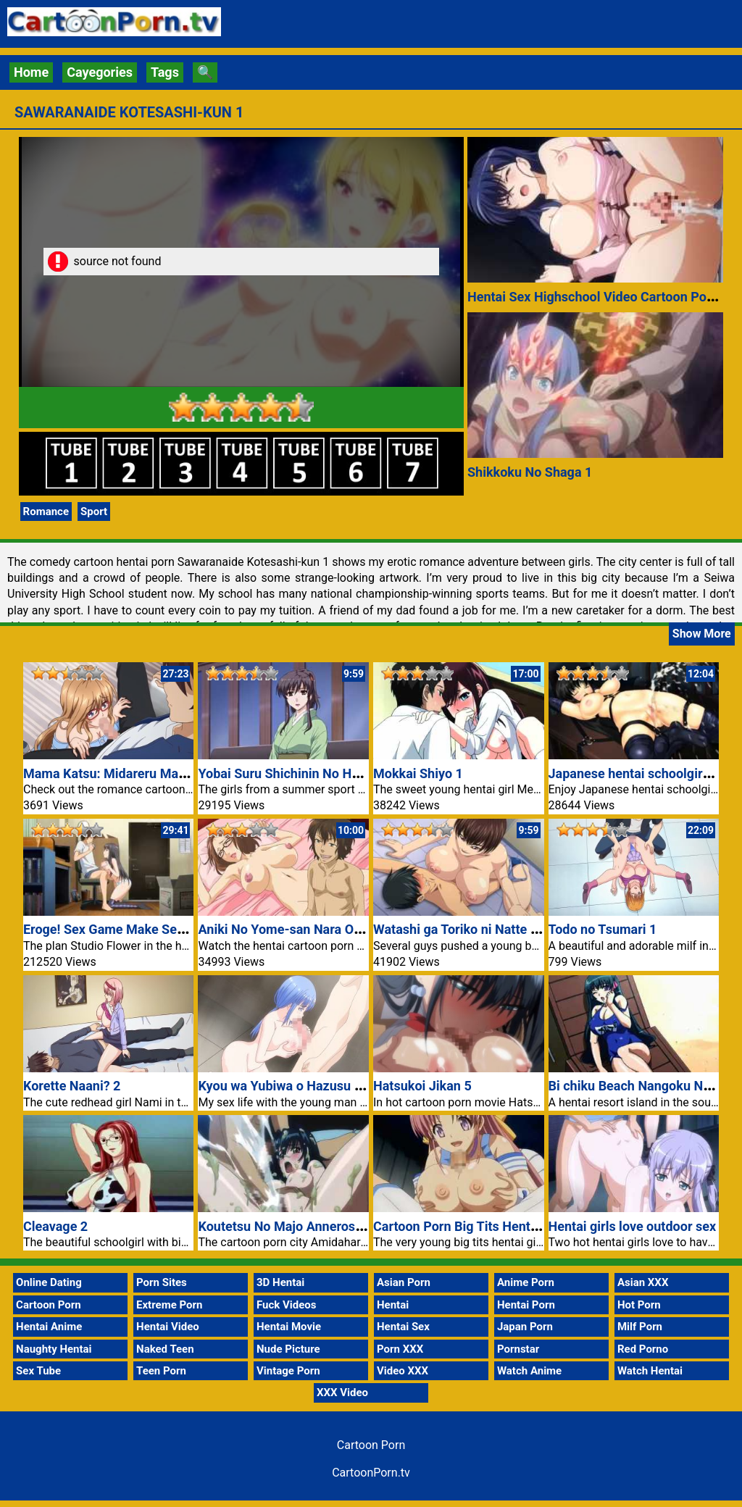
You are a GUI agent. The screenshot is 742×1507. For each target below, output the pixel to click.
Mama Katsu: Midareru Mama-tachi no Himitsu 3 (166, 773)
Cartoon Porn (48, 1304)
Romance (46, 511)
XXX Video (342, 1392)
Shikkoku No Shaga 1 (529, 472)
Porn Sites (161, 1282)
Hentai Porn (526, 1304)
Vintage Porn (288, 1370)
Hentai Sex (403, 1326)
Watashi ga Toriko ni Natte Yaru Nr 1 (479, 929)
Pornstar (518, 1349)
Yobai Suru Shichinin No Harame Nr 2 (307, 773)
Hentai (393, 1304)
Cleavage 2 (55, 1226)
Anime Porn (525, 1282)
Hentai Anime (49, 1326)
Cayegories (100, 72)
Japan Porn (525, 1326)
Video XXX (402, 1370)
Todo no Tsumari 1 (603, 929)
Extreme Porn (169, 1304)
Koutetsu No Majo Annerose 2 (285, 1226)
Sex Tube (38, 1370)
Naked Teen (165, 1349)
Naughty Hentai (54, 1349)
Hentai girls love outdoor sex (633, 1226)
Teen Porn (161, 1370)
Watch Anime (529, 1370)
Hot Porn (639, 1304)
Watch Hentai (650, 1370)
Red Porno (642, 1349)
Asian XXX (642, 1282)
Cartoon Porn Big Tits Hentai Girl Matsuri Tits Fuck (521, 1226)
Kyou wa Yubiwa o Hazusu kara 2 (294, 1085)
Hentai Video (167, 1326)
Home (31, 72)
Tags (165, 72)
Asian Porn (403, 1282)
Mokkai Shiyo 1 (418, 773)
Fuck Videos (287, 1304)
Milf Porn (639, 1326)
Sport (93, 511)
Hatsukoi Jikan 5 (422, 1085)
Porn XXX (400, 1349)
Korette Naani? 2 (71, 1085)
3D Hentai (280, 1282)
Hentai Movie (289, 1326)
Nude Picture (288, 1349)
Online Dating (49, 1282)
